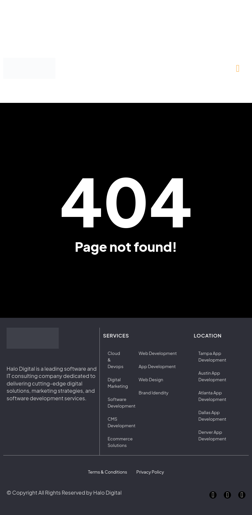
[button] (238, 68)
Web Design (151, 379)
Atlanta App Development (212, 396)
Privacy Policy (150, 472)
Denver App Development (212, 435)
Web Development (158, 353)
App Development (157, 366)
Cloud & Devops (115, 360)
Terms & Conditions (107, 472)
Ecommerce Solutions (118, 442)
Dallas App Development (212, 416)
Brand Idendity (153, 392)
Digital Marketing (118, 383)
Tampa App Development (212, 357)
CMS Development (118, 422)
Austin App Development (212, 376)
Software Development (118, 403)
